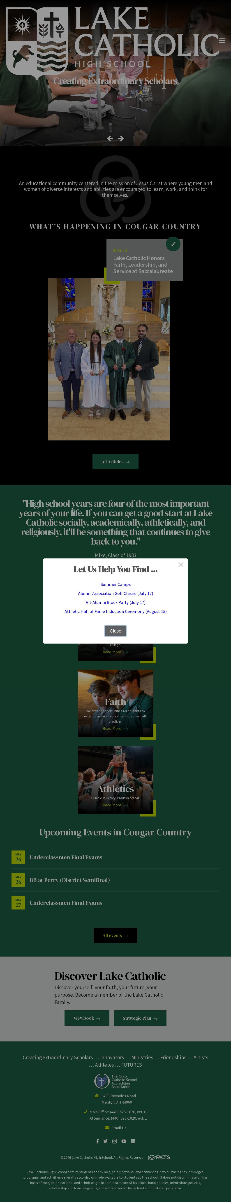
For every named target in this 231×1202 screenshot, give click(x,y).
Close (115, 630)
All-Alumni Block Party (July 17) (116, 602)
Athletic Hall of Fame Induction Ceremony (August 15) (116, 611)
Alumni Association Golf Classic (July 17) (115, 593)
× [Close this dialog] (181, 565)
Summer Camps (116, 584)
